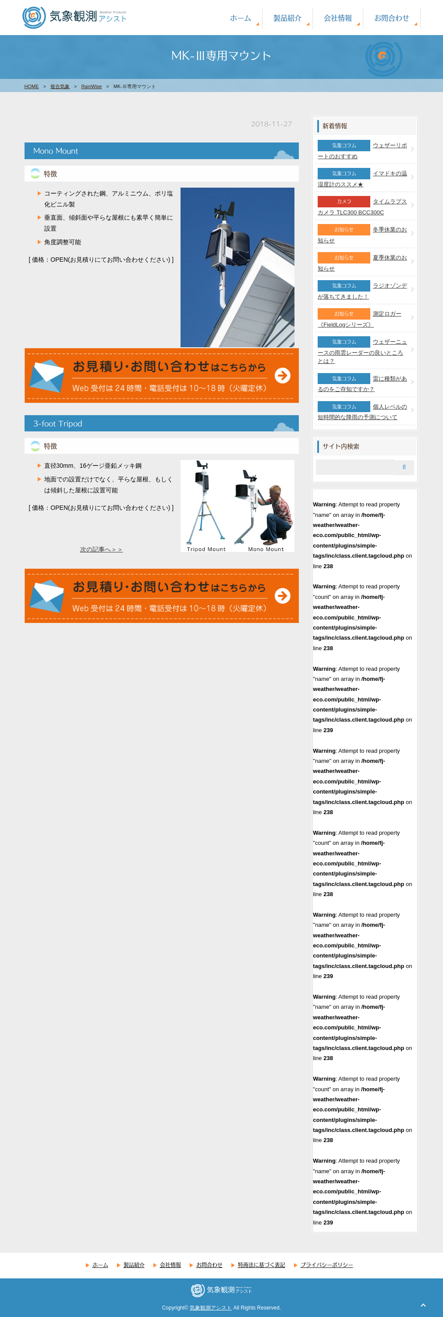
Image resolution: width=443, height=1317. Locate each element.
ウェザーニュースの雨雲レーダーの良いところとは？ (362, 351)
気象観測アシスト (211, 1308)
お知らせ (344, 229)
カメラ (344, 201)
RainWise (91, 86)
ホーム (240, 18)
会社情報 (338, 18)
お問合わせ (391, 18)
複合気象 (60, 86)
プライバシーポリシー (327, 1264)
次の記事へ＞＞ (101, 549)
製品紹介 (287, 18)
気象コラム (344, 145)
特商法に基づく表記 (261, 1264)
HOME (32, 86)
